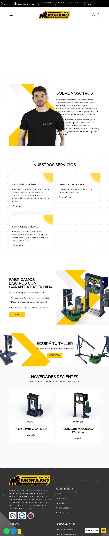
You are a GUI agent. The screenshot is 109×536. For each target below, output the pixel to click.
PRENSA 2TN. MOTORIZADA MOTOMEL (78, 430)
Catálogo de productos (89, 3)
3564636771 (6, 5)
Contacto (17, 314)
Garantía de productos (67, 3)
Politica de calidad (64, 529)
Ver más (31, 435)
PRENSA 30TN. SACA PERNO (31, 428)
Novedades (61, 503)
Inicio (58, 494)
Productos (61, 498)
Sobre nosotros (63, 508)
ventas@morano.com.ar (24, 4)
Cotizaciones (45, 3)
